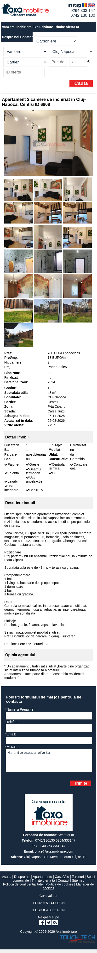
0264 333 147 (82, 10)
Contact (26, 37)
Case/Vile (62, 880)
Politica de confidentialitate (23, 888)
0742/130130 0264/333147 (55, 844)
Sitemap (78, 884)
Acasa (6, 880)
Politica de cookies (59, 888)
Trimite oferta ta (66, 27)
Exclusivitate (43, 27)
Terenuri (78, 880)
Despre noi (22, 880)
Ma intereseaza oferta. (49, 762)
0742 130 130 (82, 15)
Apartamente (42, 880)
